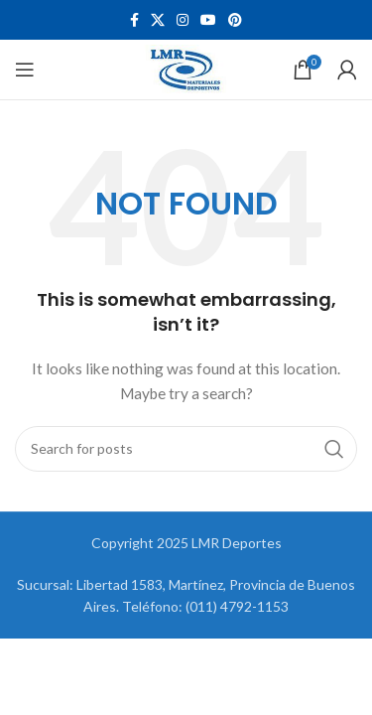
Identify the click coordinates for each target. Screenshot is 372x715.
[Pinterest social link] (235, 20)
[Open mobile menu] (25, 69)
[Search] (186, 449)
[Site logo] (186, 68)
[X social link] (158, 20)
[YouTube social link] (208, 20)
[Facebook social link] (134, 20)
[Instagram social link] (182, 20)
